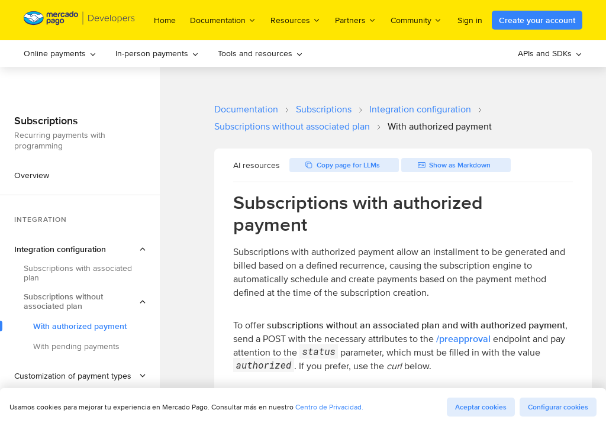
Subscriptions (324, 109)
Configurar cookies (558, 407)
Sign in (469, 20)
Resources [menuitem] (295, 19)
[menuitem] (60, 53)
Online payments (60, 53)
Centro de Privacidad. (329, 407)
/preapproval (463, 339)
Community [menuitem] (416, 19)
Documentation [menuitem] (223, 19)
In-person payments (157, 53)
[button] (80, 249)
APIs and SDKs (550, 53)
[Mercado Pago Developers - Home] (80, 20)
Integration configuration (420, 109)
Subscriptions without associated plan (292, 126)
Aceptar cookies (481, 407)
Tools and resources (260, 53)
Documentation (246, 109)
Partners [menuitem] (355, 19)
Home (165, 20)
